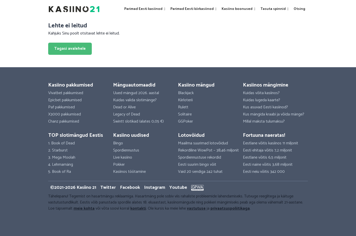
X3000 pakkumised (64, 114)
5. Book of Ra (59, 171)
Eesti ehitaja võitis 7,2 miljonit (267, 150)
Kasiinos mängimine (265, 85)
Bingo (118, 143)
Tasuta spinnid (274, 9)
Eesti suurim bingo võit (197, 164)
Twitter (108, 187)
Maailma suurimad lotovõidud (203, 143)
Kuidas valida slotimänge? (135, 100)
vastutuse (196, 208)
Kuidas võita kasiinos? (261, 93)
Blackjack (186, 93)
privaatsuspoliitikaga (230, 208)
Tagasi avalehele (70, 48)
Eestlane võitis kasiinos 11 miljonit (270, 143)
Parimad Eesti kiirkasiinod (193, 9)
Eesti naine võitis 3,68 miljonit (268, 164)
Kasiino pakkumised (70, 85)
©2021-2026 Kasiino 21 (73, 187)
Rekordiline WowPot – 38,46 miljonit (208, 150)
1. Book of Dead (61, 143)
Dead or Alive (124, 107)
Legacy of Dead (126, 114)
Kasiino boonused (238, 9)
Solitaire (185, 114)
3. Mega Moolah (61, 157)
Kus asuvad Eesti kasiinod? (265, 107)
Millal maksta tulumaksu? (264, 121)
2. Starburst (58, 150)
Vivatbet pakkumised (65, 93)
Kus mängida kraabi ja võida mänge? (273, 114)
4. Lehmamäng (60, 164)
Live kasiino (122, 157)
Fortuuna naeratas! (264, 135)
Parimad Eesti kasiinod (144, 9)
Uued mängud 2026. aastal (136, 93)
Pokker (119, 164)
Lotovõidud (191, 135)
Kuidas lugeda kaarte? (261, 100)
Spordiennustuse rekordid (199, 157)
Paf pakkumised (61, 107)
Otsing (299, 9)
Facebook (130, 187)
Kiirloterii (185, 100)
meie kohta (84, 208)
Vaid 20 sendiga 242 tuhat (200, 171)
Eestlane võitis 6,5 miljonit (265, 157)
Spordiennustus (126, 150)
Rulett (183, 107)
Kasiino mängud (196, 85)
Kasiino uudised (131, 135)
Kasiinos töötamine (129, 171)
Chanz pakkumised (63, 121)
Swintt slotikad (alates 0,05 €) (138, 121)
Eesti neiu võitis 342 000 (264, 171)
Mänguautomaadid (134, 85)
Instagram (154, 187)
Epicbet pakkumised (65, 100)
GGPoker (185, 121)
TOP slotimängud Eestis (75, 135)
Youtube (178, 187)
